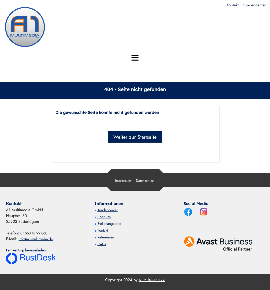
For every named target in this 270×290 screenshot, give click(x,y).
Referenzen (105, 237)
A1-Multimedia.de (152, 280)
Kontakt (232, 5)
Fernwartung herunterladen (25, 250)
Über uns (104, 216)
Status (101, 244)
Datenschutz (145, 180)
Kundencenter (254, 5)
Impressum (123, 180)
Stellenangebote (109, 223)
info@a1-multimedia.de (36, 239)
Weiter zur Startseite (135, 137)
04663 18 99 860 (33, 233)
